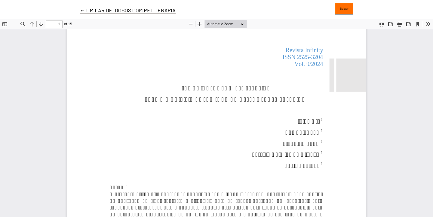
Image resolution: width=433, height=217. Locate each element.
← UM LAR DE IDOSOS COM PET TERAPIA (128, 10)
